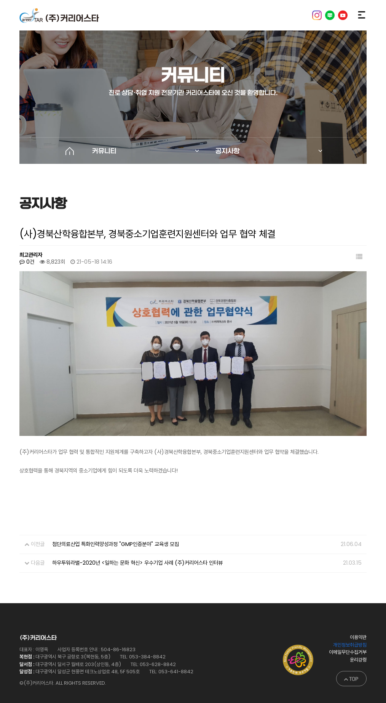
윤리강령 (358, 645)
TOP (351, 665)
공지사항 (227, 150)
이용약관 (358, 623)
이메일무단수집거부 (348, 638)
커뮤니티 (104, 150)
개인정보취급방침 (350, 630)
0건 (26, 262)
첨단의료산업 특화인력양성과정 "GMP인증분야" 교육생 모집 (115, 530)
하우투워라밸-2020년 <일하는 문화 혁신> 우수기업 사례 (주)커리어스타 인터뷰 (137, 548)
